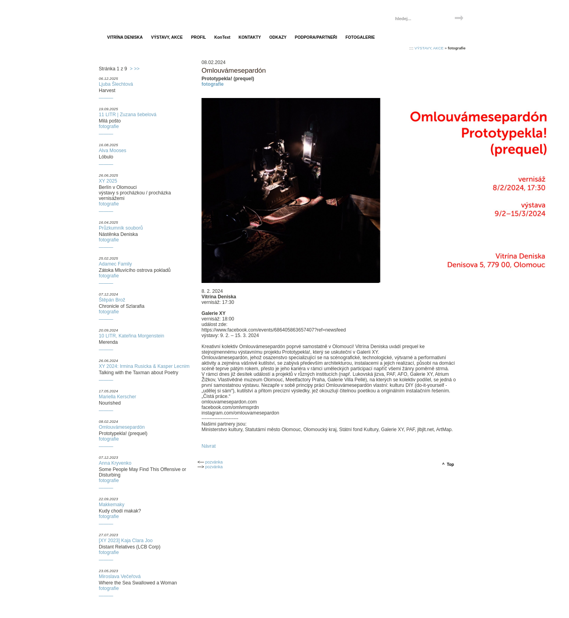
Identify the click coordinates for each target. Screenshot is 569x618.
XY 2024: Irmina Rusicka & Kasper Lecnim (144, 366)
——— (106, 98)
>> (136, 69)
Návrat (209, 446)
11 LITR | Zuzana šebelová (127, 114)
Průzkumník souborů (121, 228)
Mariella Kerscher (117, 396)
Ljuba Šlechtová (116, 84)
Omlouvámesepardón (122, 427)
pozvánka (213, 462)
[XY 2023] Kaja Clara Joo (126, 540)
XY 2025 (108, 181)
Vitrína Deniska (137, 15)
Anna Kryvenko (115, 463)
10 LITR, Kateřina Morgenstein (131, 336)
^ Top (448, 464)
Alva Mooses (112, 150)
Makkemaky (111, 504)
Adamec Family (115, 264)
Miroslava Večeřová (120, 576)
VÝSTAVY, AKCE (429, 48)
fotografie (109, 126)
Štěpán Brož (112, 300)
